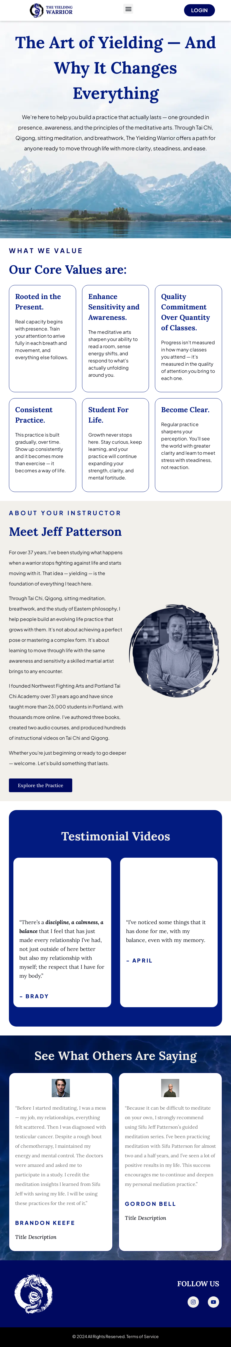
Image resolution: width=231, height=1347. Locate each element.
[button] (128, 9)
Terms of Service (142, 1336)
